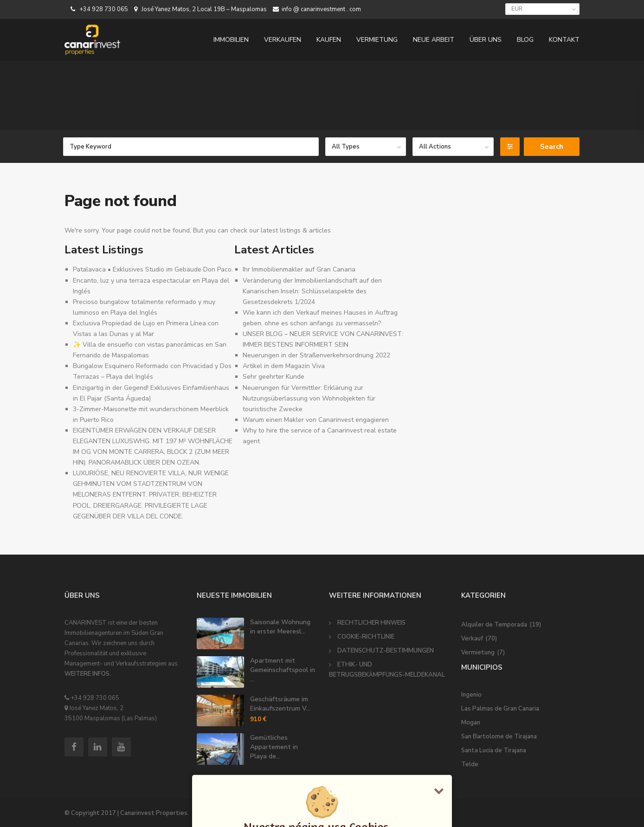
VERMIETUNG (377, 39)
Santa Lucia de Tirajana (493, 750)
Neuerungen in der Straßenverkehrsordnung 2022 (316, 355)
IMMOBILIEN (231, 39)
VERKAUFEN (282, 39)
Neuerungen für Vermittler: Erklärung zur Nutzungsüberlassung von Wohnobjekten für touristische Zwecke (309, 398)
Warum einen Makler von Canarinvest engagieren (316, 419)
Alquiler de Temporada (494, 624)
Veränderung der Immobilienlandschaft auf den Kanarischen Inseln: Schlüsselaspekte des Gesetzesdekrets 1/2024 (312, 291)
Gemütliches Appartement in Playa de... (274, 747)
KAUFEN (328, 39)
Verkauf (472, 638)
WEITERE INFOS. (87, 674)
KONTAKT (564, 39)
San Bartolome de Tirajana (499, 736)
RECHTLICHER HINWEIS (371, 623)
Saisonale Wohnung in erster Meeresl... (280, 627)
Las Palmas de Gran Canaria (500, 708)
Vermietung (478, 652)
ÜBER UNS (486, 39)
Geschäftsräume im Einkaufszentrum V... (280, 704)
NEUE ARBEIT (433, 39)
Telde (469, 764)
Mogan (470, 722)
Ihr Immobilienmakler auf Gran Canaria (299, 269)
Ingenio (471, 695)
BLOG (525, 39)
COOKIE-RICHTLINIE (365, 637)
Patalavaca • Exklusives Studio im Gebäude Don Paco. (153, 269)
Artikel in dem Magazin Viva (284, 366)
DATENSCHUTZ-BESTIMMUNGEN (385, 650)
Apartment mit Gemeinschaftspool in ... (282, 670)
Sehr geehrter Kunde (273, 376)
